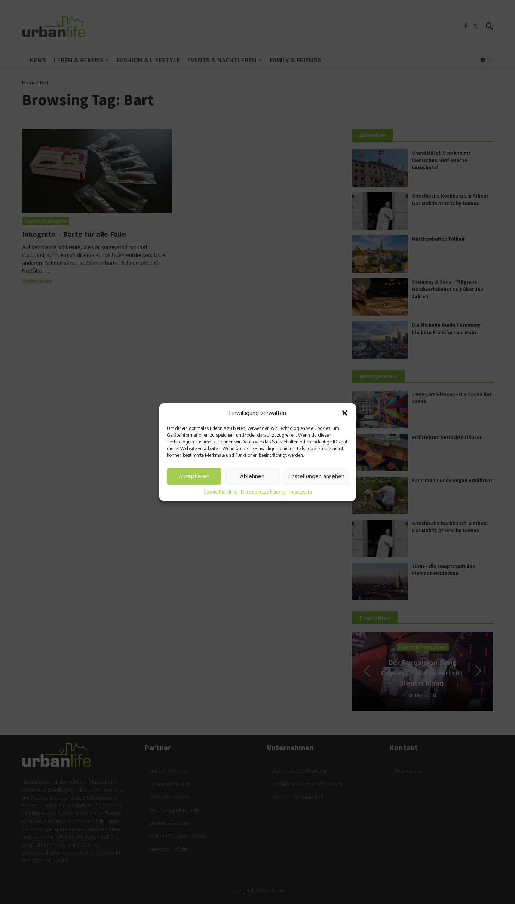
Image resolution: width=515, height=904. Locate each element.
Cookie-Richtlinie (220, 491)
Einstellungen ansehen (316, 476)
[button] (345, 413)
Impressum (300, 491)
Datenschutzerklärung (263, 491)
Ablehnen (252, 476)
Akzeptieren (194, 476)
